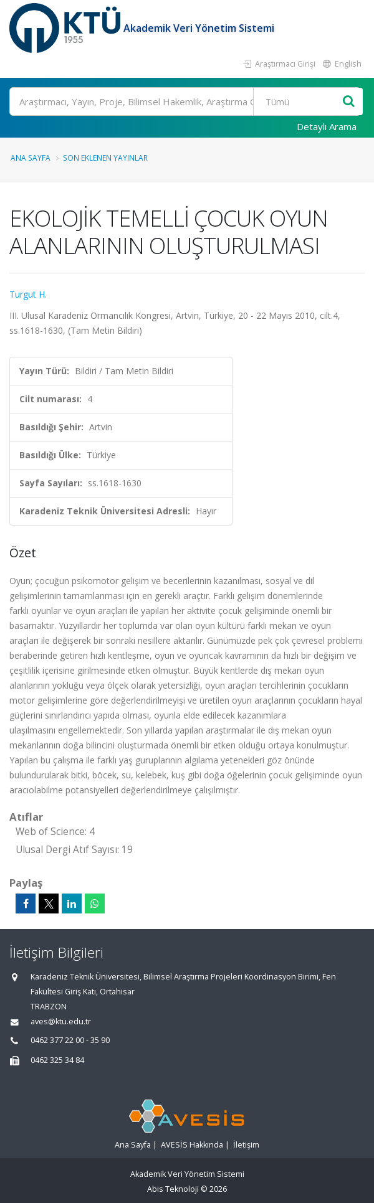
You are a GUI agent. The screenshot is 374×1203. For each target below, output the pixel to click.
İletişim (246, 1144)
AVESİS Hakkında (192, 1144)
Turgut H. (28, 294)
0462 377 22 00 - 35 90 (70, 1040)
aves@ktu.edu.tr (61, 1021)
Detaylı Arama (327, 126)
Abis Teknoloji (173, 1189)
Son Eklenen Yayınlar (105, 158)
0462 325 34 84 (57, 1060)
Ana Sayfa (30, 158)
